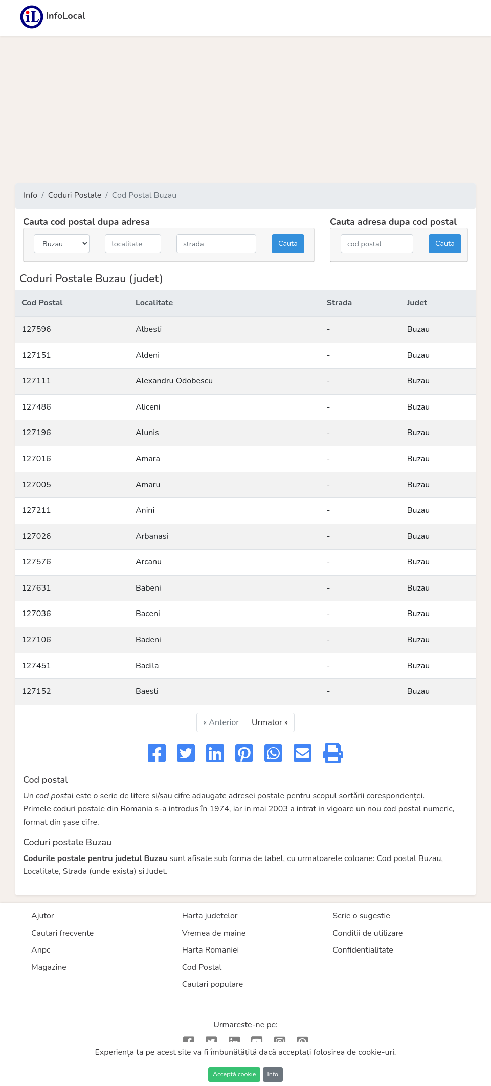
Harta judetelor (210, 915)
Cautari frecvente (62, 933)
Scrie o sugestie (361, 915)
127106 (36, 639)
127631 (36, 588)
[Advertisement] (245, 109)
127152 (36, 691)
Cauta (288, 243)
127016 (36, 458)
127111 (36, 381)
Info (30, 195)
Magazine (48, 967)
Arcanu (149, 562)
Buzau (418, 329)
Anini (145, 510)
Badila (147, 665)
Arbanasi (152, 536)
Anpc (41, 950)
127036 (36, 613)
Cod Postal (202, 967)
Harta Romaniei (210, 950)
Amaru (148, 484)
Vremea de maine (214, 933)
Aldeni (148, 355)
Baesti (147, 691)
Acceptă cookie (234, 1074)
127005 (36, 484)
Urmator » (270, 722)
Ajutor (42, 915)
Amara (148, 458)
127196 (36, 432)
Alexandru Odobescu (174, 381)
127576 (36, 562)
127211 (36, 510)
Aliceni (148, 407)
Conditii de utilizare (367, 933)
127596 (36, 329)
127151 (36, 355)
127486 (36, 407)
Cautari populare (212, 984)
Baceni (148, 613)
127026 (36, 536)
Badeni (148, 639)
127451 (36, 665)
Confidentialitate (362, 950)
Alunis (147, 432)
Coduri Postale (75, 195)
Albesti (149, 329)
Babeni (148, 588)
